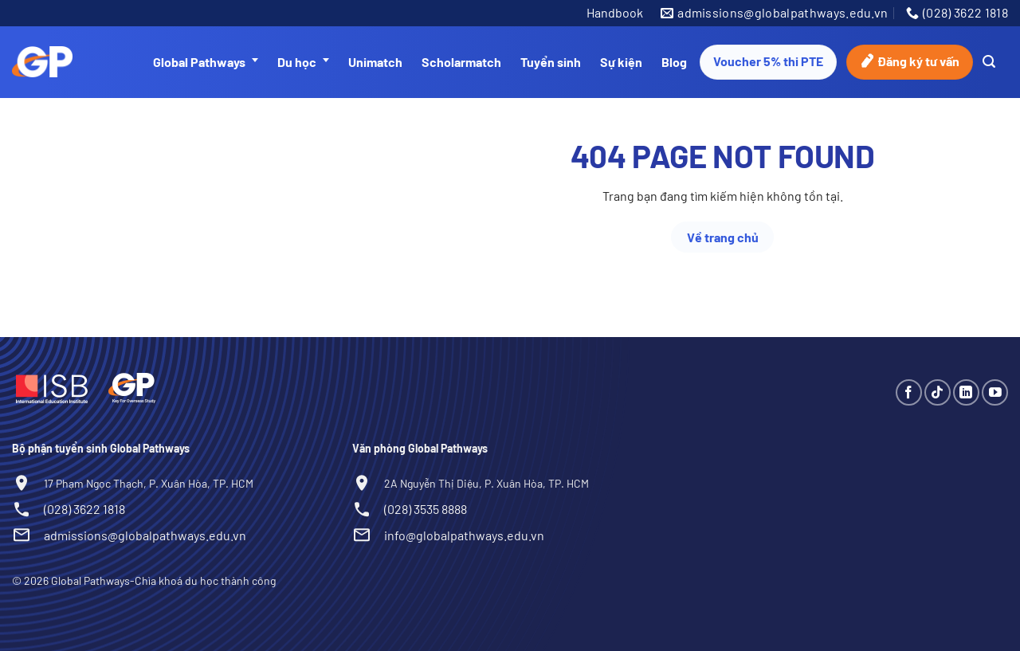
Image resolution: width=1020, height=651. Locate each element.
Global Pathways (205, 62)
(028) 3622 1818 (84, 508)
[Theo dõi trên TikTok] (937, 392)
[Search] (989, 61)
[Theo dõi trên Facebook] (909, 392)
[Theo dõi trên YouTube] (995, 392)
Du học (303, 62)
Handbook (614, 12)
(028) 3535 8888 (425, 508)
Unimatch (375, 61)
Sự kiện (621, 61)
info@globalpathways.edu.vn (464, 535)
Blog (674, 61)
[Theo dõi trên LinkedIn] (966, 392)
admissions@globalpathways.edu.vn (145, 535)
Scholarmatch (461, 61)
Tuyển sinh (550, 61)
